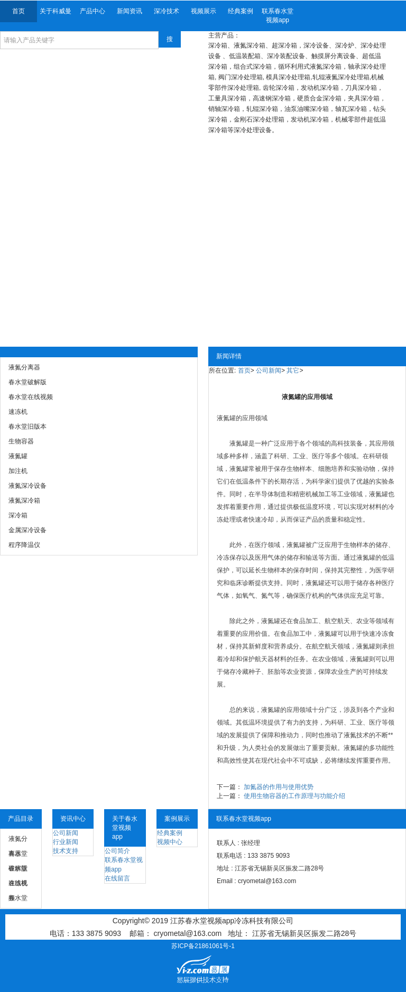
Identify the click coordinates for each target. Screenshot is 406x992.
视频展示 (203, 11)
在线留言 (117, 878)
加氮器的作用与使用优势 (278, 787)
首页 (18, 11)
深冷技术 (166, 11)
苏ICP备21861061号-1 (203, 946)
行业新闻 (65, 842)
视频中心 (169, 842)
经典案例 (240, 11)
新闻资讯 (129, 11)
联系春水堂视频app (277, 15)
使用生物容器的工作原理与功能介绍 (294, 796)
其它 (293, 370)
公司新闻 (268, 370)
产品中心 (92, 11)
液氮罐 (226, 418)
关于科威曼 (55, 11)
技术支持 (65, 851)
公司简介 (117, 851)
